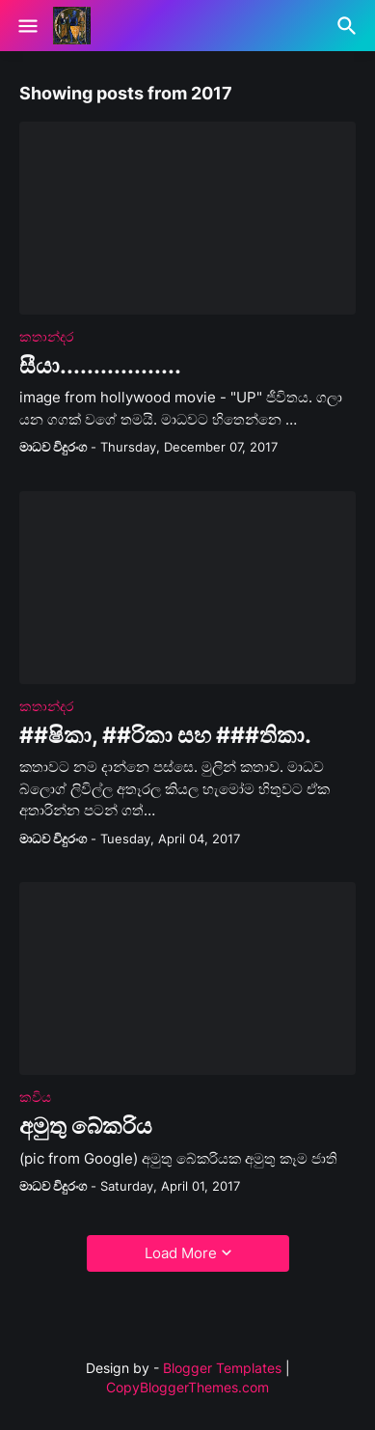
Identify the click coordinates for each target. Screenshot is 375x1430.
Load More (181, 1253)
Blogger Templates (222, 1368)
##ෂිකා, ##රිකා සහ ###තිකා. (165, 736)
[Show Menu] (26, 26)
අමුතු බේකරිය (85, 1127)
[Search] (349, 26)
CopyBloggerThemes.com (187, 1387)
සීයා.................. (100, 366)
